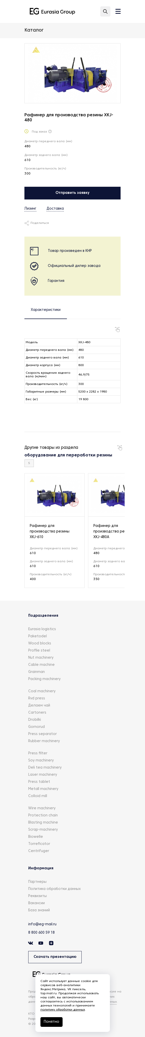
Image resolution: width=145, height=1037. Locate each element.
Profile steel (39, 650)
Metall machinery (43, 789)
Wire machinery (41, 808)
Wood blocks (39, 643)
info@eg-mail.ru (42, 924)
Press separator (42, 734)
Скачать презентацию (55, 957)
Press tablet (39, 782)
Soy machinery (41, 760)
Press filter (37, 753)
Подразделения (43, 615)
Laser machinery (42, 774)
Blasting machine (43, 822)
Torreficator (39, 844)
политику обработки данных (62, 1009)
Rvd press (36, 698)
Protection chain (43, 815)
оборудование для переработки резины (68, 455)
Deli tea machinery (45, 767)
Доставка (55, 208)
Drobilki (34, 720)
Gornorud (36, 727)
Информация (40, 868)
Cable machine (41, 665)
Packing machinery (44, 679)
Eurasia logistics (42, 629)
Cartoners (37, 712)
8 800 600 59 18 (41, 932)
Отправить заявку (72, 193)
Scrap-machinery (43, 829)
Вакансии (36, 903)
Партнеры (37, 882)
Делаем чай (39, 705)
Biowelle (35, 837)
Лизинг (30, 208)
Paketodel (37, 636)
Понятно (51, 1022)
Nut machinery (40, 657)
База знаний (39, 910)
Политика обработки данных (54, 889)
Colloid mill (37, 796)
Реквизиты (37, 896)
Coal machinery (41, 691)
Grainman (36, 672)
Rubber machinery (44, 741)
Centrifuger (38, 851)
